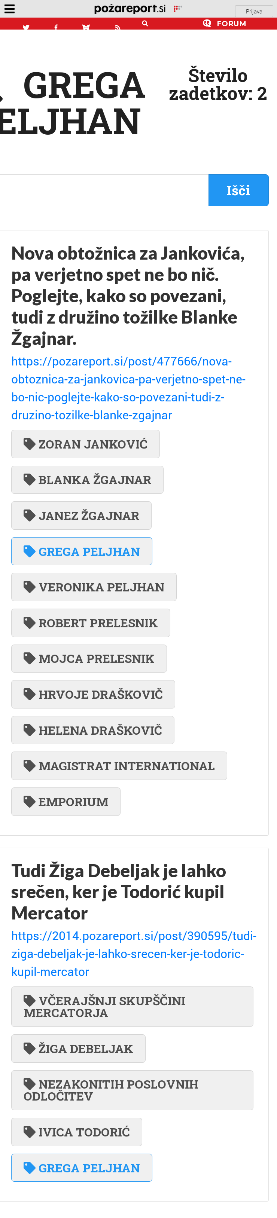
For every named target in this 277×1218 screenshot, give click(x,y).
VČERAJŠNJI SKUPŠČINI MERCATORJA (104, 1006)
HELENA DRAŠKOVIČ (93, 730)
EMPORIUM (66, 801)
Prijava (254, 11)
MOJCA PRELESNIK (89, 658)
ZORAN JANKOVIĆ (85, 444)
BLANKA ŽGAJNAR (87, 479)
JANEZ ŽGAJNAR (81, 515)
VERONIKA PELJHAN (94, 587)
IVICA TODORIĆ (77, 1132)
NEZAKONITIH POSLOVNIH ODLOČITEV (111, 1090)
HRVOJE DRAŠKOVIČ (93, 694)
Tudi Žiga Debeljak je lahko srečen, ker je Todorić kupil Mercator (118, 892)
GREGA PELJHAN (82, 551)
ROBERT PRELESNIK (91, 623)
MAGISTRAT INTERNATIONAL (119, 766)
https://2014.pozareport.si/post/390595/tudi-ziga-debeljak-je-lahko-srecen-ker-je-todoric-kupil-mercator (133, 953)
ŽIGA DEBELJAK (78, 1048)
